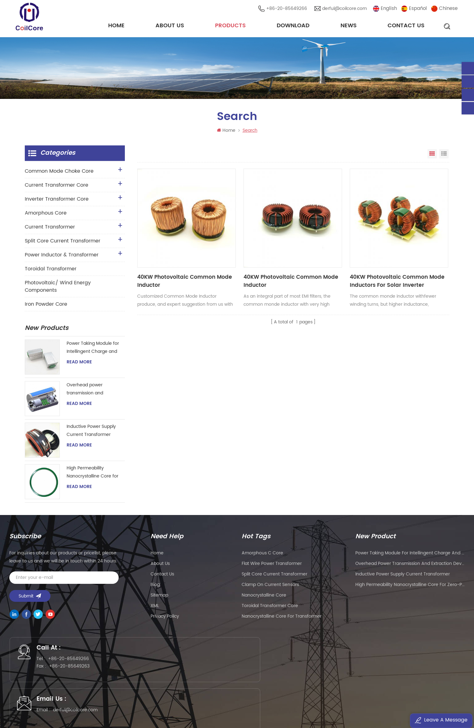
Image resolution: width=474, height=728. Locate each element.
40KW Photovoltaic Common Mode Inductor (168, 256)
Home (116, 26)
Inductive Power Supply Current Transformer (91, 432)
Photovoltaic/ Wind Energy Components (58, 288)
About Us (170, 26)
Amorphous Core (46, 215)
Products (230, 26)
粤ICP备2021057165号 (336, 705)
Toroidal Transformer (51, 271)
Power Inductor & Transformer (62, 257)
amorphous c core (262, 554)
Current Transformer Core (56, 187)
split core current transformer (274, 575)
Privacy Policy (165, 618)
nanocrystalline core (264, 597)
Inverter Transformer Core (57, 201)
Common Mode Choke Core (59, 173)
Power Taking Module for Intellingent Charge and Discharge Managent (93, 349)
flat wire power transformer (272, 565)
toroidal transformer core (270, 607)
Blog (155, 586)
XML (155, 607)
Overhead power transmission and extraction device (85, 391)
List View (444, 155)
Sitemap (159, 597)
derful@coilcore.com (345, 9)
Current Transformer (50, 229)
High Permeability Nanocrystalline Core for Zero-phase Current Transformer (92, 474)
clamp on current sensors (270, 586)
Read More (79, 364)
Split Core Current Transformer (62, 243)
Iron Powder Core (46, 306)
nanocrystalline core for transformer (282, 618)
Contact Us (406, 26)
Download (293, 26)
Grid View (432, 155)
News (348, 26)
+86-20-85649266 (287, 9)
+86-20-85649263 (73, 670)
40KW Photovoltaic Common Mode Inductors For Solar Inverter (328, 256)
